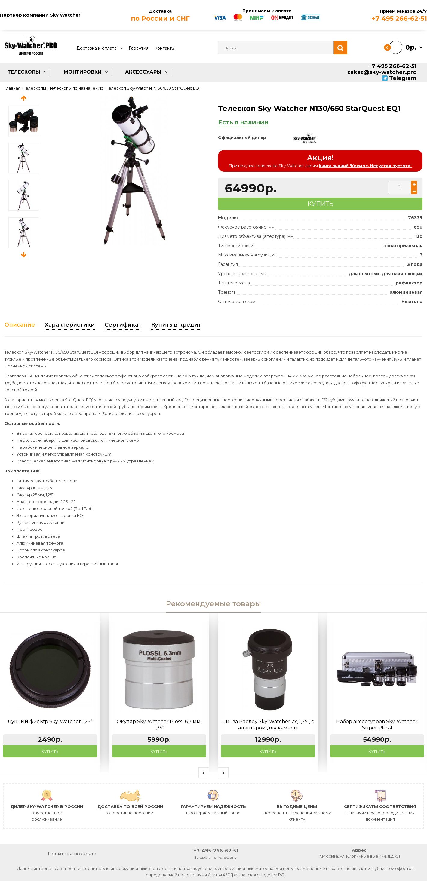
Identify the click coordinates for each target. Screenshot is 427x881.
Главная (12, 88)
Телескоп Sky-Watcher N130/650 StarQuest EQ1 (153, 88)
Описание (20, 324)
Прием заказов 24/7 (373, 15)
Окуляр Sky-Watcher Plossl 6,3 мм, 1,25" (159, 725)
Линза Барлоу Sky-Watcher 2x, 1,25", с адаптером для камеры (268, 725)
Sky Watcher (65, 15)
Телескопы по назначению (76, 88)
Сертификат (123, 324)
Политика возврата (72, 854)
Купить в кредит (176, 324)
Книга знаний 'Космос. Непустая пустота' (365, 165)
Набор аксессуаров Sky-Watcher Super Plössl (377, 725)
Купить (49, 751)
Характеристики (70, 324)
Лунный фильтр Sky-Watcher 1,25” (50, 721)
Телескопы (35, 88)
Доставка (160, 15)
